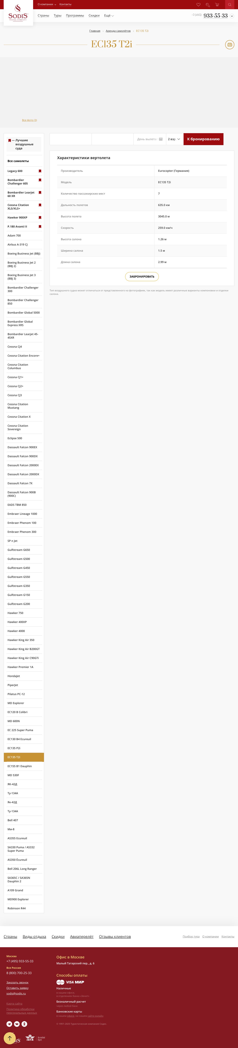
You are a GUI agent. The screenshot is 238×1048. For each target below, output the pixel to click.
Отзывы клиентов (115, 936)
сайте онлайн (96, 1015)
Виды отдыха (34, 936)
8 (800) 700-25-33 (19, 973)
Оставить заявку (17, 988)
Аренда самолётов (118, 31)
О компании (45, 4)
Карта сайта (14, 1004)
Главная (94, 31)
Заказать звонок (17, 982)
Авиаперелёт (81, 936)
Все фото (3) (29, 120)
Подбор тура (191, 936)
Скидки (58, 936)
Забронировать (142, 276)
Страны (10, 936)
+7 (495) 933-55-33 (19, 961)
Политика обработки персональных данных (21, 1011)
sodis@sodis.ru (16, 993)
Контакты (228, 936)
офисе (70, 1015)
